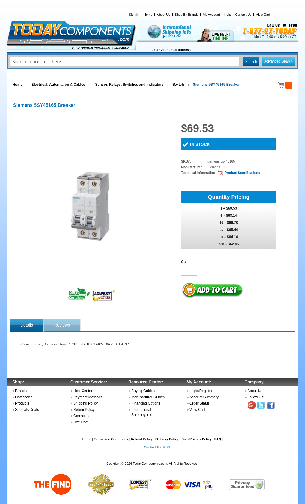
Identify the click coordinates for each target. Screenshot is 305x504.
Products (22, 403)
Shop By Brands (187, 14)
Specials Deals (27, 410)
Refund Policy (142, 439)
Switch (178, 84)
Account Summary (204, 397)
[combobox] (152, 61)
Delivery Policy (167, 439)
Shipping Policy (85, 403)
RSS (166, 447)
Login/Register (200, 391)
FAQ (217, 439)
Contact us (81, 416)
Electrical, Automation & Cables (58, 84)
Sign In (134, 14)
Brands (21, 391)
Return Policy (83, 410)
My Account (211, 14)
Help (227, 14)
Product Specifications (242, 172)
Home (148, 14)
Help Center (82, 391)
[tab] (27, 325)
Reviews (62, 325)
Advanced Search (278, 61)
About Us (163, 14)
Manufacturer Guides (148, 397)
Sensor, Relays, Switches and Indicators (129, 84)
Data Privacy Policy (196, 439)
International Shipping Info (141, 412)
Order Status (199, 403)
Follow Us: (256, 397)
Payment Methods (87, 397)
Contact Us (243, 14)
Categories (23, 397)
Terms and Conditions (111, 439)
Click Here (173, 36)
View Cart (263, 14)
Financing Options (145, 403)
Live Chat (80, 422)
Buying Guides (143, 391)
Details (26, 325)
